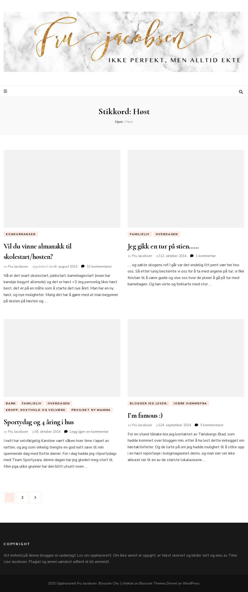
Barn (11, 403)
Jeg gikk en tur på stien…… (163, 246)
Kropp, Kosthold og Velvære (35, 410)
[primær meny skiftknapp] (6, 91)
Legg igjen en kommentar (89, 431)
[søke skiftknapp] (241, 92)
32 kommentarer (99, 266)
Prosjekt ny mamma (91, 410)
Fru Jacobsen (18, 266)
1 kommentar (206, 256)
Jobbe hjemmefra (190, 403)
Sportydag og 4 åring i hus (39, 421)
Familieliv (140, 234)
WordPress (191, 583)
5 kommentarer (212, 425)
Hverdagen (167, 234)
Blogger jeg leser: (149, 403)
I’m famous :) (145, 415)
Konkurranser (21, 234)
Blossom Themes (152, 583)
